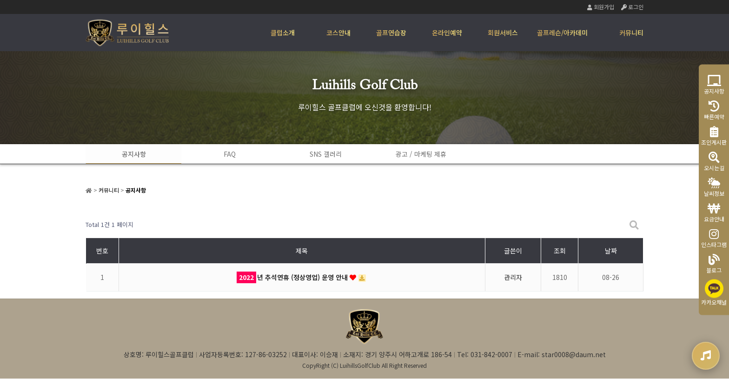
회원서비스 (503, 32)
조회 (560, 251)
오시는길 (714, 161)
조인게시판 (714, 136)
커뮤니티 (631, 32)
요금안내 (714, 212)
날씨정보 (714, 187)
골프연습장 (391, 32)
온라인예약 (447, 32)
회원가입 (600, 7)
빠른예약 (714, 110)
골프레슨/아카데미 (562, 32)
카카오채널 (714, 292)
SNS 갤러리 (318, 154)
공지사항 (132, 154)
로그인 (632, 7)
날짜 (611, 251)
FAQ (225, 154)
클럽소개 (283, 32)
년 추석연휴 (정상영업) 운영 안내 (293, 277)
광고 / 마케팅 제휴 (411, 154)
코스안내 (338, 32)
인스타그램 (714, 238)
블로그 (714, 263)
